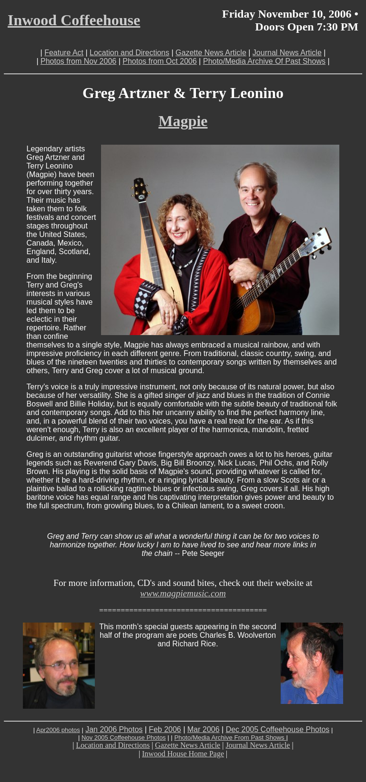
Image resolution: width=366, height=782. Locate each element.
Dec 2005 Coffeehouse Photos (278, 729)
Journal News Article (287, 53)
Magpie (182, 120)
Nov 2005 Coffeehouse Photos (123, 737)
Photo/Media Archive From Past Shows (230, 737)
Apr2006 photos (58, 729)
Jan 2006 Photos (113, 729)
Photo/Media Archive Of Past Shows (264, 61)
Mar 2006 (203, 729)
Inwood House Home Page (183, 754)
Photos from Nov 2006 (78, 61)
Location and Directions (129, 53)
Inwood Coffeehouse (74, 20)
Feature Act (63, 53)
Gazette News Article (210, 53)
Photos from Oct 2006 (159, 61)
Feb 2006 (165, 729)
